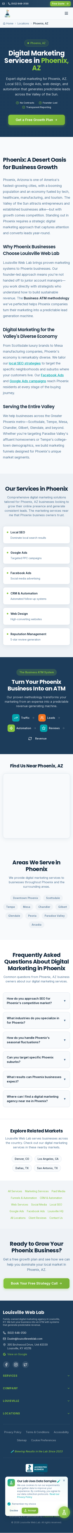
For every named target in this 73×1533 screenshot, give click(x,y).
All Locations (18, 1217)
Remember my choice (24, 1503)
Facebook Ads (52, 375)
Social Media (39, 1204)
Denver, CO (22, 1158)
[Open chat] (64, 1512)
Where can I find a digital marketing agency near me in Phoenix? (36, 1099)
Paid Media (58, 1191)
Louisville (36, 1400)
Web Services (19, 1204)
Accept (30, 1510)
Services (36, 1375)
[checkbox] (9, 1503)
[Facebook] (6, 1364)
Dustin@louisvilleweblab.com (22, 1338)
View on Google (15, 1354)
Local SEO (56, 1204)
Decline (14, 1510)
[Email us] (3, 3)
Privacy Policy (12, 1432)
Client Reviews (37, 1217)
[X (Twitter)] (25, 1364)
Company (36, 1388)
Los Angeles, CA (48, 1158)
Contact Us (56, 1217)
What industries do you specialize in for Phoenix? (36, 1020)
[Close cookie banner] (64, 1480)
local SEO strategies (25, 363)
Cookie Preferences (43, 1440)
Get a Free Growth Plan (37, 120)
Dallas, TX (22, 1168)
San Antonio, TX (47, 1168)
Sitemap (22, 1440)
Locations (23, 23)
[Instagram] (16, 1364)
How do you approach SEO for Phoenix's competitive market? (36, 1001)
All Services (15, 1191)
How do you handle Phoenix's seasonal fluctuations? (36, 1040)
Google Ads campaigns (28, 381)
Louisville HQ (55, 1211)
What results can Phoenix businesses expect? (36, 1079)
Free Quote (60, 3)
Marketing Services (37, 1191)
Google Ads (17, 1211)
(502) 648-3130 (14, 1332)
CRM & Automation (51, 1197)
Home (9, 23)
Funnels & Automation (24, 1197)
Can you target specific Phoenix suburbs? (36, 1059)
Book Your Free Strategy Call (36, 1283)
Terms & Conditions (37, 1432)
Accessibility (61, 1432)
